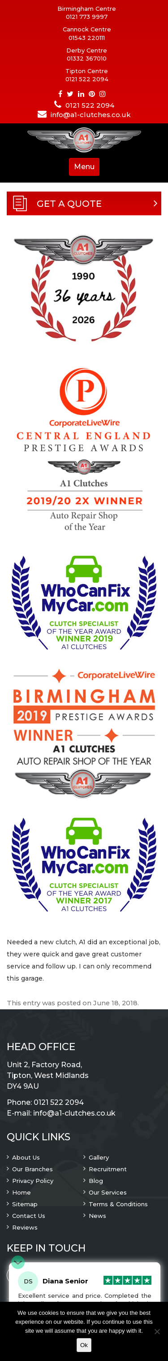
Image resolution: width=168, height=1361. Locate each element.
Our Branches (32, 1169)
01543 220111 (87, 37)
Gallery (99, 1157)
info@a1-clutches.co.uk (91, 114)
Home (21, 1192)
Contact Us (28, 1215)
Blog (96, 1180)
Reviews (25, 1227)
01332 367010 (87, 58)
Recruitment (108, 1169)
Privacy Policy (32, 1180)
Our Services (108, 1192)
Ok (84, 1345)
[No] (156, 1331)
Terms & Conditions (118, 1204)
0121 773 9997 (87, 16)
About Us (26, 1157)
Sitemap (25, 1204)
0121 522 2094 (86, 79)
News (97, 1215)
